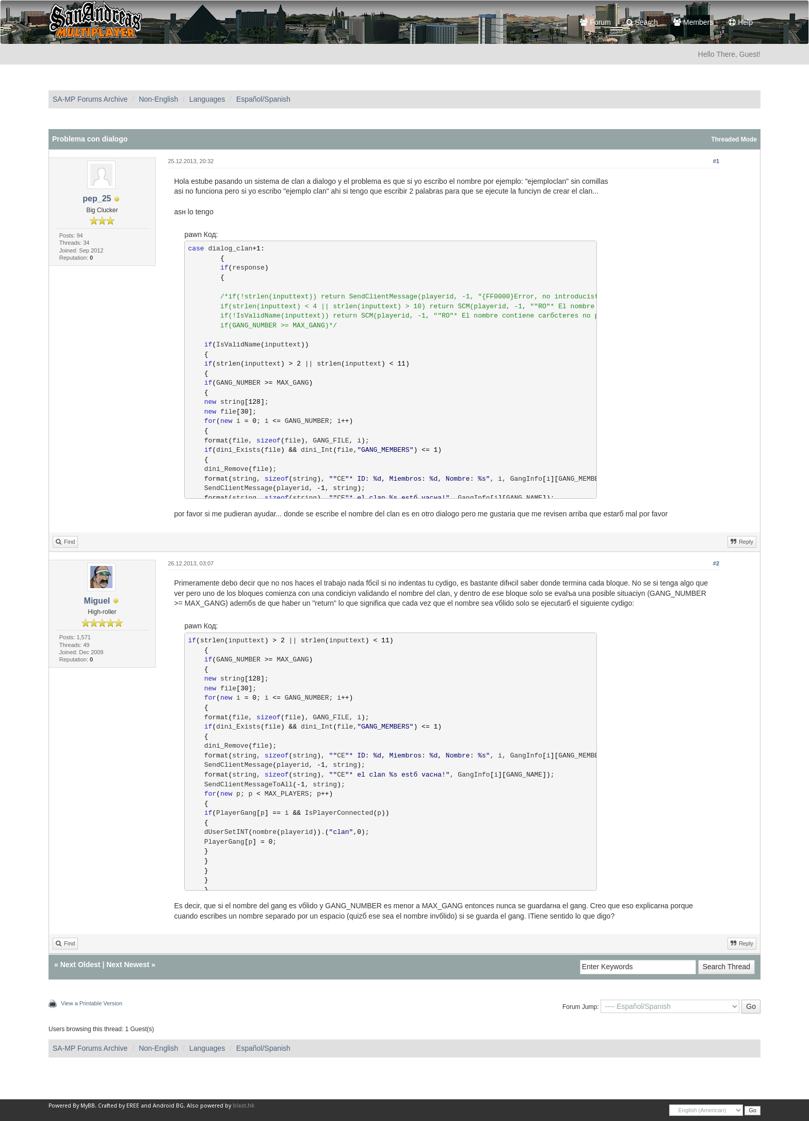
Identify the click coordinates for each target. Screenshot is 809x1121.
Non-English (158, 99)
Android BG (168, 1105)
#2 (716, 563)
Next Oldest (80, 964)
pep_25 (97, 198)
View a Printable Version (91, 1003)
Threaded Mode (734, 139)
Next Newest (127, 964)
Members (693, 22)
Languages (207, 99)
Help (741, 22)
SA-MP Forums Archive (90, 99)
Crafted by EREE (118, 1105)
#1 (716, 161)
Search (642, 22)
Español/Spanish (263, 99)
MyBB (87, 1105)
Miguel (97, 600)
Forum (595, 22)
